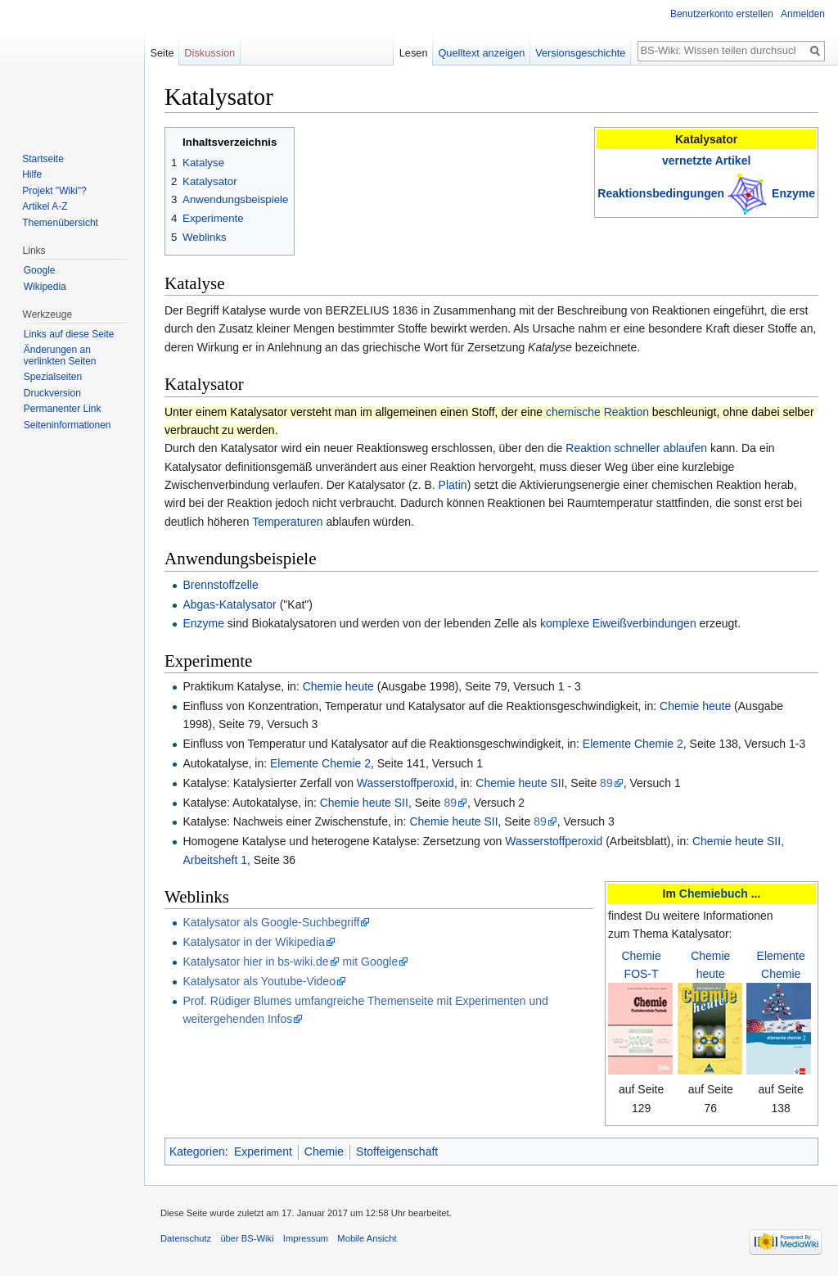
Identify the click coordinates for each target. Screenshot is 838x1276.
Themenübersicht (60, 223)
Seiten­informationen (67, 425)
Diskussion (209, 53)
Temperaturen (287, 521)
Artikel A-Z (44, 206)
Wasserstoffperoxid (405, 783)
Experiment (263, 1151)
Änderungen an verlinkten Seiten (60, 355)
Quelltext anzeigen (481, 53)
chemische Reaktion (597, 412)
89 (606, 783)
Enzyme (793, 193)
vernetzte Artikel (706, 160)
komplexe (564, 623)
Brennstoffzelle (220, 584)
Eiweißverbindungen (644, 623)
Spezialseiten (53, 376)
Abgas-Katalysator (229, 604)
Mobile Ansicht (366, 1238)
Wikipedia (45, 286)
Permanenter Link (62, 408)
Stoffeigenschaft (397, 1151)
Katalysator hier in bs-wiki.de (255, 961)
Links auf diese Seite (69, 334)
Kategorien (197, 1151)
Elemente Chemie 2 (633, 743)
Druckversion (52, 393)
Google (40, 270)
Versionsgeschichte (580, 53)
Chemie (324, 1151)
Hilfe (32, 174)
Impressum (305, 1238)
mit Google (370, 961)
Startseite (43, 159)
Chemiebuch (713, 893)
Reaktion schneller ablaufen (636, 448)
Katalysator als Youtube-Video (259, 981)
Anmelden (803, 14)
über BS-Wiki (246, 1238)
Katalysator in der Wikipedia (253, 941)
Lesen (413, 53)
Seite (161, 53)
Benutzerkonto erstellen (721, 14)
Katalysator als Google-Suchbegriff (270, 922)
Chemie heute (338, 686)
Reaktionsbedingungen (660, 193)
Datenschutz (185, 1238)
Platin (453, 484)
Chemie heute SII (519, 783)
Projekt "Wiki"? (54, 191)
